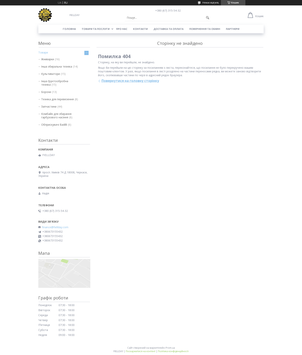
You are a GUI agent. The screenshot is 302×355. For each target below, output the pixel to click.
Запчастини (48, 106)
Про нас (121, 29)
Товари (43, 52)
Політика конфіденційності (173, 351)
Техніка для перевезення (57, 99)
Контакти (140, 29)
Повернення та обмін (204, 29)
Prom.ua (170, 347)
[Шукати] (207, 17)
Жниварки (47, 59)
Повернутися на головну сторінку (130, 81)
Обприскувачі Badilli (54, 124)
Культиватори (50, 74)
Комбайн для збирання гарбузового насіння (56, 115)
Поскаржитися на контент (140, 351)
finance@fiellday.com (55, 227)
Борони (46, 92)
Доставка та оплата (169, 29)
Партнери (232, 29)
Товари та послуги (96, 29)
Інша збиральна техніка (56, 66)
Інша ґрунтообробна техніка (54, 82)
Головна (69, 29)
